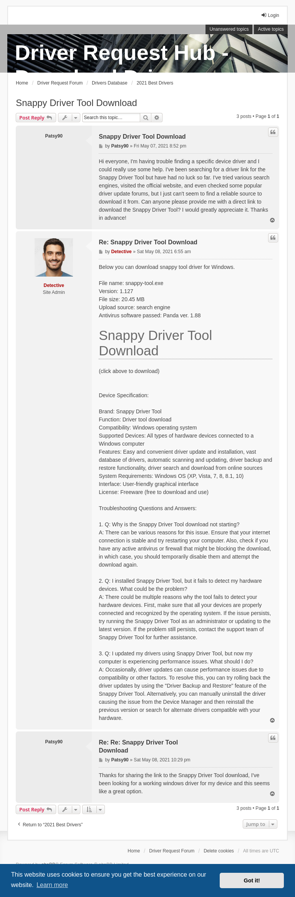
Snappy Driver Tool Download (76, 103)
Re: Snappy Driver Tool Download (148, 242)
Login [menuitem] (270, 15)
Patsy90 (54, 136)
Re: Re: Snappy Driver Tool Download (138, 746)
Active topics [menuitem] (270, 29)
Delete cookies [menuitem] (219, 851)
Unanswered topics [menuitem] (229, 29)
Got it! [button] (252, 880)
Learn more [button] (52, 885)
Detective (54, 285)
